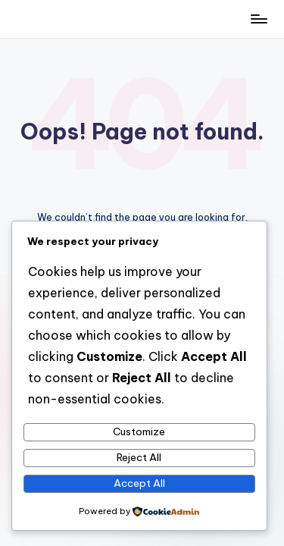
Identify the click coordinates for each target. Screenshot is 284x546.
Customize (139, 431)
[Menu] (258, 18)
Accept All (139, 483)
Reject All (139, 457)
